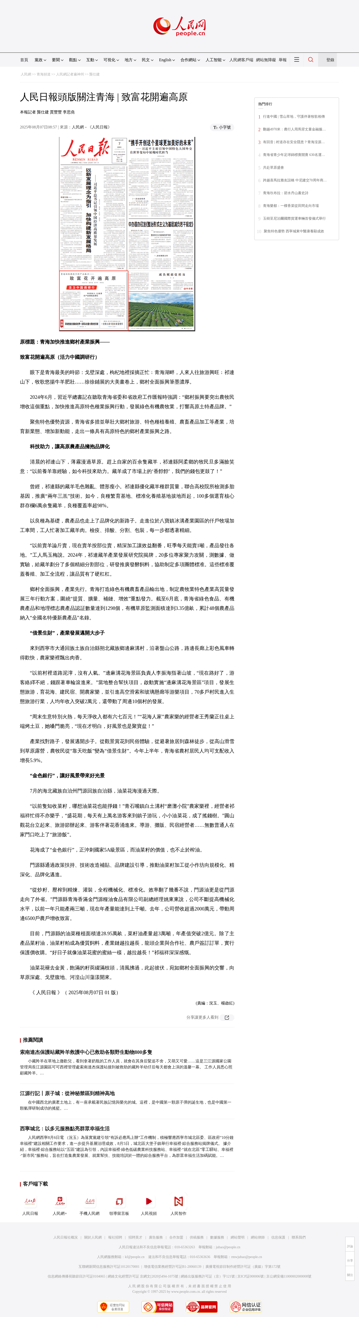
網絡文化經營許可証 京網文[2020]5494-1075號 (143, 1276)
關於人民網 (93, 1237)
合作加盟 (176, 1237)
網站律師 (258, 1237)
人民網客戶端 (241, 60)
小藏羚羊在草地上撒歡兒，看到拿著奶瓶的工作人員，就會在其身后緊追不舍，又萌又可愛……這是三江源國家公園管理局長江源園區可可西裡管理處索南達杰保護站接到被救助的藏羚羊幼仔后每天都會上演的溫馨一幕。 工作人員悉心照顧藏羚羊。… (126, 1067)
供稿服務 (197, 1237)
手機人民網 (89, 1204)
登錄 (330, 60)
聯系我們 (299, 1237)
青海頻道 (44, 74)
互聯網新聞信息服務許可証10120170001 (109, 1267)
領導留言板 (119, 1204)
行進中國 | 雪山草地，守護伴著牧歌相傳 (294, 116)
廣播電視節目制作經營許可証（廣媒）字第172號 (242, 1267)
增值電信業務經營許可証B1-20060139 (172, 1267)
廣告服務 (156, 1237)
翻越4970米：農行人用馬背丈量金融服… (294, 129)
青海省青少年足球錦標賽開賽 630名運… (294, 155)
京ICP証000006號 (250, 1276)
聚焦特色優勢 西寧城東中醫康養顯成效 (294, 231)
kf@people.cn (135, 1257)
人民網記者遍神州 (70, 74)
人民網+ (60, 1204)
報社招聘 (115, 1237)
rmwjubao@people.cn (246, 1257)
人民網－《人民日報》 (92, 127)
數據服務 (217, 1237)
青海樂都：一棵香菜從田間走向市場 (291, 206)
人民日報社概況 (65, 1237)
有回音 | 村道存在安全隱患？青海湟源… (294, 142)
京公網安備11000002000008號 (288, 1276)
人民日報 (30, 1204)
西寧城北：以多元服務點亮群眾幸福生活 (65, 1128)
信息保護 (278, 1237)
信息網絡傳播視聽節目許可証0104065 (76, 1276)
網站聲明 (238, 1237)
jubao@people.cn (228, 1247)
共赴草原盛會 (273, 167)
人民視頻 (149, 1204)
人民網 (26, 74)
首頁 (24, 60)
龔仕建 (94, 74)
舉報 (283, 60)
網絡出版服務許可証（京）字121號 (208, 1276)
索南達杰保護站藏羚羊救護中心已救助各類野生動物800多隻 (86, 1052)
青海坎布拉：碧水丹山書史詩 (285, 193)
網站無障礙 (266, 60)
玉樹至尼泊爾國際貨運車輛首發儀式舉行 (294, 218)
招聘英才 (135, 1237)
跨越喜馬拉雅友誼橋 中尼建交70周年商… (295, 180)
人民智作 (178, 1204)
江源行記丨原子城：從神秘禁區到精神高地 (67, 1093)
